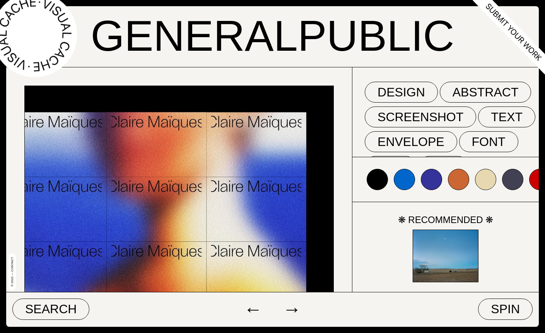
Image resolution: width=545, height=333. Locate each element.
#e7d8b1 (485, 179)
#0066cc (404, 179)
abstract (486, 92)
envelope (411, 142)
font (489, 142)
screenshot (420, 117)
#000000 (377, 179)
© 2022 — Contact (12, 272)
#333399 (431, 179)
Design (401, 92)
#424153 (512, 179)
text (507, 117)
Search (51, 309)
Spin (505, 309)
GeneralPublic (272, 36)
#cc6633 (458, 179)
